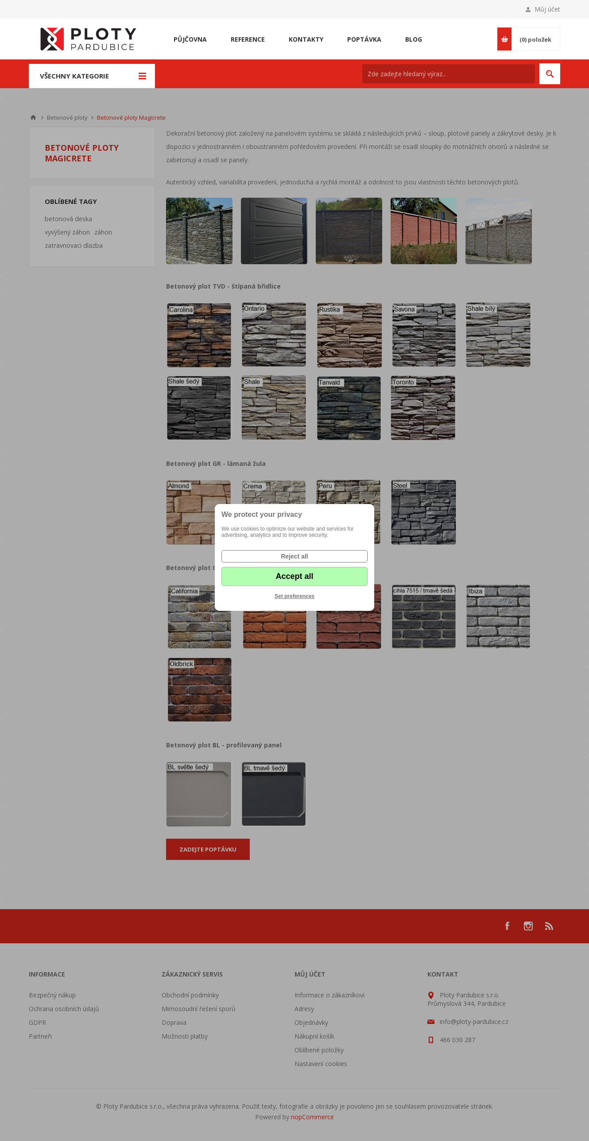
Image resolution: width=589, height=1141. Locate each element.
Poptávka (364, 39)
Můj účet (547, 9)
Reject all (294, 556)
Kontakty (306, 39)
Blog (413, 39)
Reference (248, 39)
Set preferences (294, 596)
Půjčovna (190, 39)
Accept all (294, 576)
